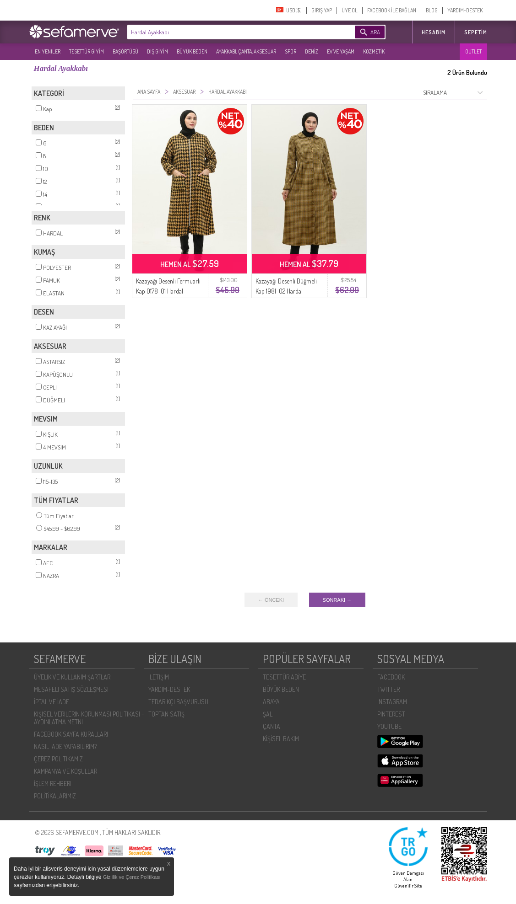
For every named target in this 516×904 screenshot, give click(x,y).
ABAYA (271, 702)
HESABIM (433, 32)
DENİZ (311, 51)
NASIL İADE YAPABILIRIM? (65, 746)
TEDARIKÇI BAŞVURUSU (178, 702)
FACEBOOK (391, 677)
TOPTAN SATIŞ (166, 714)
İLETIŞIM (158, 677)
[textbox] (227, 32)
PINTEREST (391, 714)
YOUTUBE (389, 726)
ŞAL (267, 714)
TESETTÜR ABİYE (284, 677)
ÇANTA (271, 726)
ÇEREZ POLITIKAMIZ (58, 759)
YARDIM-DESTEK (465, 10)
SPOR (290, 51)
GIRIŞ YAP (321, 10)
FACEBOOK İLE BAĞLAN (391, 10)
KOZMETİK (374, 51)
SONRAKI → (337, 600)
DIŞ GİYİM (157, 51)
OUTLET (473, 51)
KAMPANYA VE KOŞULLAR (65, 771)
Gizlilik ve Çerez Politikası (132, 877)
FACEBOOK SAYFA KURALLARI (71, 734)
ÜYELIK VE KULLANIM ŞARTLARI (73, 677)
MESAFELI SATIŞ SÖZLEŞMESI (71, 689)
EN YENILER (47, 51)
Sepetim (475, 32)
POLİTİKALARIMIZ (55, 796)
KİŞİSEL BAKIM (281, 739)
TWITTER (388, 689)
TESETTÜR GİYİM (86, 51)
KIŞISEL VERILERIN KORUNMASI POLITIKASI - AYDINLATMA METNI (89, 718)
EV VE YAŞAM (340, 51)
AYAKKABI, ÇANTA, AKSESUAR (246, 51)
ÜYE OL (350, 10)
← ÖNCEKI (271, 600)
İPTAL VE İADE (51, 702)
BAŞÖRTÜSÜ (125, 51)
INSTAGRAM (392, 702)
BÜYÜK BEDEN (192, 51)
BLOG (432, 10)
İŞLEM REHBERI (52, 783)
